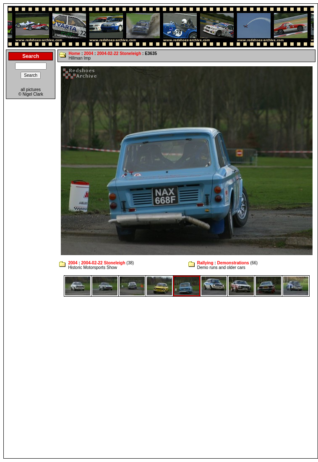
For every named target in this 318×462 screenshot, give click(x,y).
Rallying (205, 263)
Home (74, 53)
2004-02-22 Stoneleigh (119, 53)
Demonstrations (233, 263)
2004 (88, 53)
